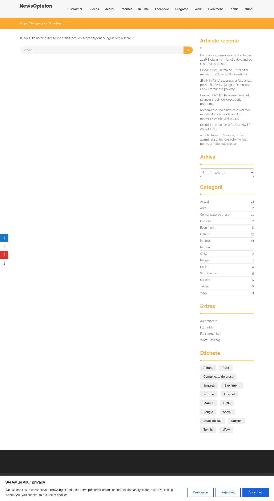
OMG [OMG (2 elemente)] (226, 403)
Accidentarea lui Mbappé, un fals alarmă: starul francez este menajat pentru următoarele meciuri (223, 139)
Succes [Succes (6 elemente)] (236, 421)
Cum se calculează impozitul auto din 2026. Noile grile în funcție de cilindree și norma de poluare (226, 59)
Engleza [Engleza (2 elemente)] (209, 385)
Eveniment (215, 9)
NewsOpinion (35, 6)
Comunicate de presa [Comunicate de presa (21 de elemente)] (218, 376)
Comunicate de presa (214, 215)
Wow (198, 9)
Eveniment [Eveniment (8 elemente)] (232, 385)
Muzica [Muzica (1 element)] (208, 403)
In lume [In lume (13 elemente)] (209, 394)
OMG (203, 254)
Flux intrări (207, 327)
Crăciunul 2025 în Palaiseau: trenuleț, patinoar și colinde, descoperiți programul (225, 99)
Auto (203, 208)
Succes (94, 9)
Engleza (205, 221)
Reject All (228, 492)
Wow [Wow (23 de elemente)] (226, 429)
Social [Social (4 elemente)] (227, 412)
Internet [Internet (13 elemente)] (229, 394)
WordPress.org (210, 340)
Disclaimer (74, 9)
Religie (204, 260)
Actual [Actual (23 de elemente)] (208, 367)
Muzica (205, 247)
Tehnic (233, 9)
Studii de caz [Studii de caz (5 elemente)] (212, 421)
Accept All (256, 492)
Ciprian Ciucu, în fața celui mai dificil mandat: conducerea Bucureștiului (224, 72)
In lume (143, 9)
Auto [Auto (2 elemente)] (225, 367)
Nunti (249, 9)
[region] (137, 488)
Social (204, 267)
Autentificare (208, 321)
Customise (200, 492)
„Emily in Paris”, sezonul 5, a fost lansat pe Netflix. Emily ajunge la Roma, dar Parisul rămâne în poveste (225, 85)
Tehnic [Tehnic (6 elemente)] (208, 429)
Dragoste (181, 9)
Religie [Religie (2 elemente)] (208, 412)
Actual (109, 9)
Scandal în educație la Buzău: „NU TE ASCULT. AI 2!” (225, 127)
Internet (126, 9)
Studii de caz (208, 273)
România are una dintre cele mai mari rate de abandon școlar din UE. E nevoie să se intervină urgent (225, 114)
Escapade (162, 9)
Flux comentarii (210, 333)
